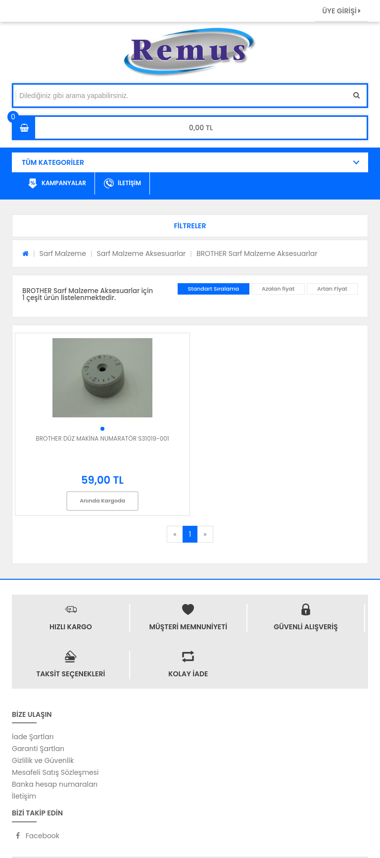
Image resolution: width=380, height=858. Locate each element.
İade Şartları (32, 737)
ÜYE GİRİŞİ (341, 11)
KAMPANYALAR (57, 184)
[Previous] (175, 534)
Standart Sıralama (213, 289)
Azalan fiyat (278, 289)
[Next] (205, 534)
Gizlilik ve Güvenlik (43, 760)
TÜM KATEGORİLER (53, 162)
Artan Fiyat (332, 289)
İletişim (24, 796)
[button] (190, 225)
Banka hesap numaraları (54, 784)
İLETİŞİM (122, 184)
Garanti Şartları (38, 749)
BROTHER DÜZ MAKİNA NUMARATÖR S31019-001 (102, 438)
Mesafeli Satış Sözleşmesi (55, 772)
